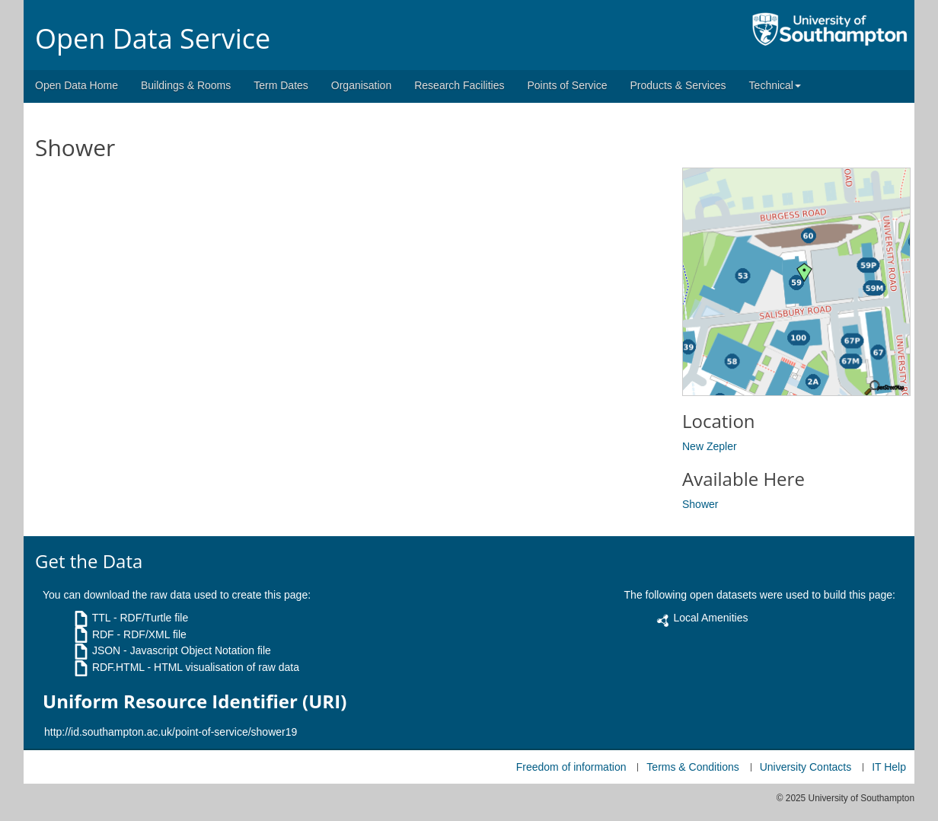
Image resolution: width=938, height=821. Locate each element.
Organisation (361, 85)
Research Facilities (459, 85)
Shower (700, 504)
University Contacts (806, 767)
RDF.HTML (118, 667)
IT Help (889, 767)
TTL (101, 618)
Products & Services (678, 85)
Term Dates (281, 85)
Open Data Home (76, 85)
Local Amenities (710, 618)
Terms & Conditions (692, 767)
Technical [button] (775, 85)
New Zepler (709, 446)
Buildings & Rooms (186, 85)
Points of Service (567, 85)
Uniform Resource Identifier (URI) (194, 701)
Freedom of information (571, 767)
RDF (103, 634)
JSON (106, 650)
